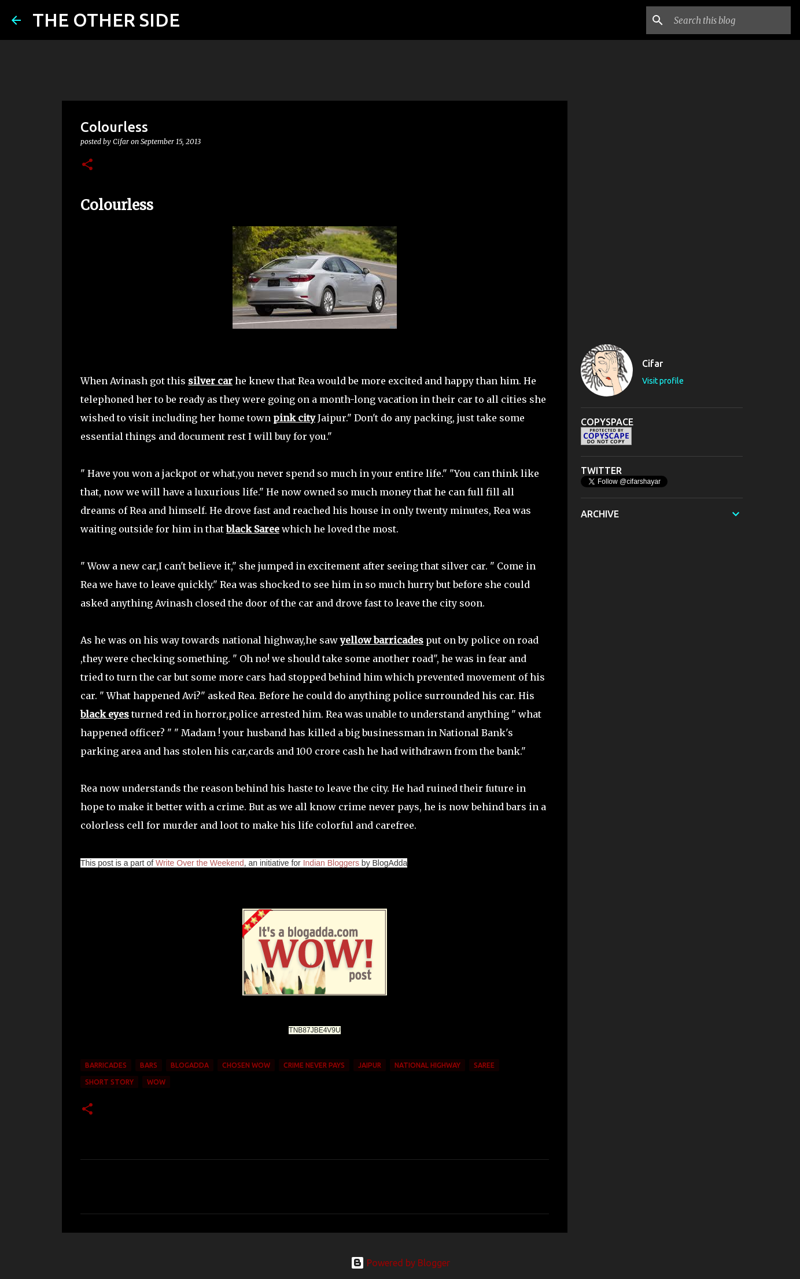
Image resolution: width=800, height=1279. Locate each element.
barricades (106, 1065)
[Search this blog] (730, 20)
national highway (427, 1065)
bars (148, 1065)
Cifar (652, 363)
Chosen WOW (246, 1065)
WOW (156, 1082)
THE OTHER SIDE (106, 19)
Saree (484, 1065)
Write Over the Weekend (200, 863)
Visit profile (663, 380)
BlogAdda (190, 1065)
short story (109, 1082)
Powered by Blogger (400, 1263)
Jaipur (369, 1065)
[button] (87, 165)
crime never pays (314, 1065)
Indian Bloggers (331, 863)
